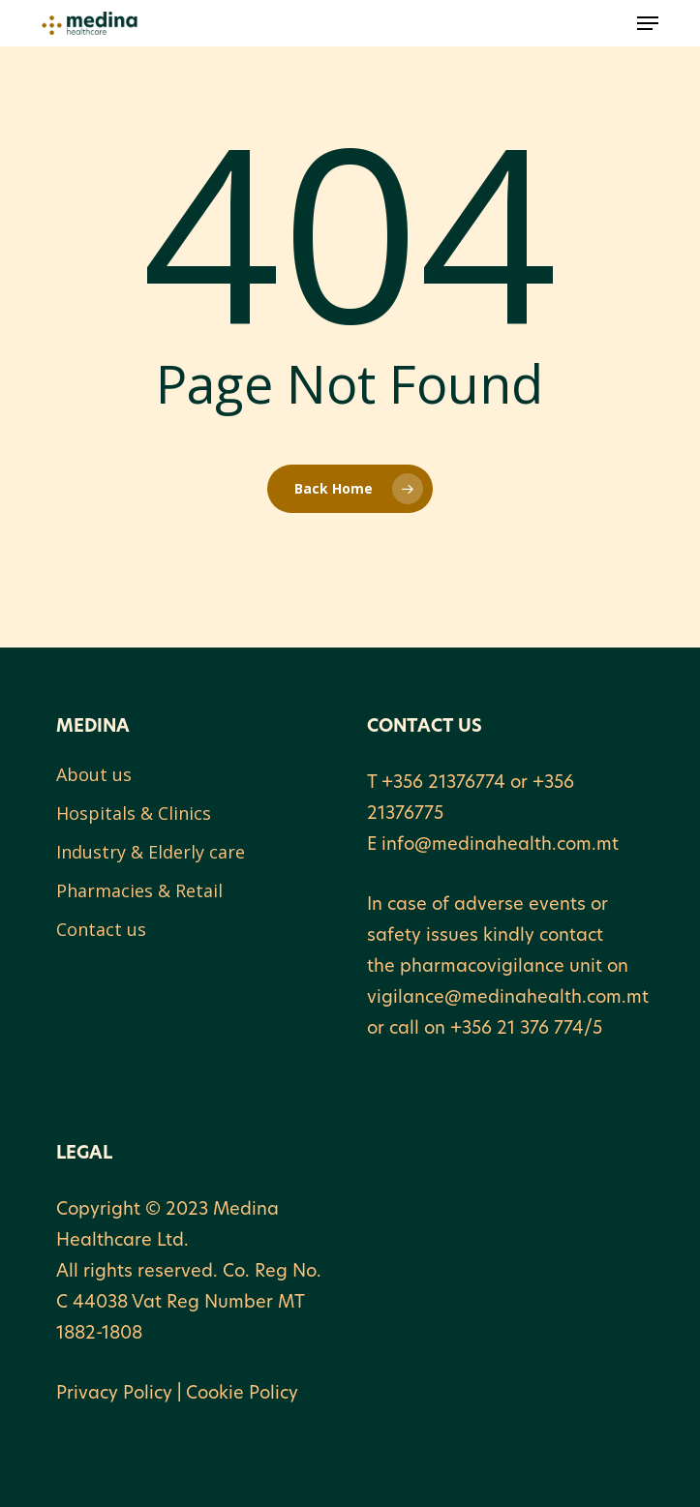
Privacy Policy (114, 1394)
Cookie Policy (242, 1394)
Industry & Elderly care (150, 851)
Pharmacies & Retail (139, 890)
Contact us (101, 929)
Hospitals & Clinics (133, 813)
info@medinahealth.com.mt (500, 845)
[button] (647, 23)
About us (94, 774)
